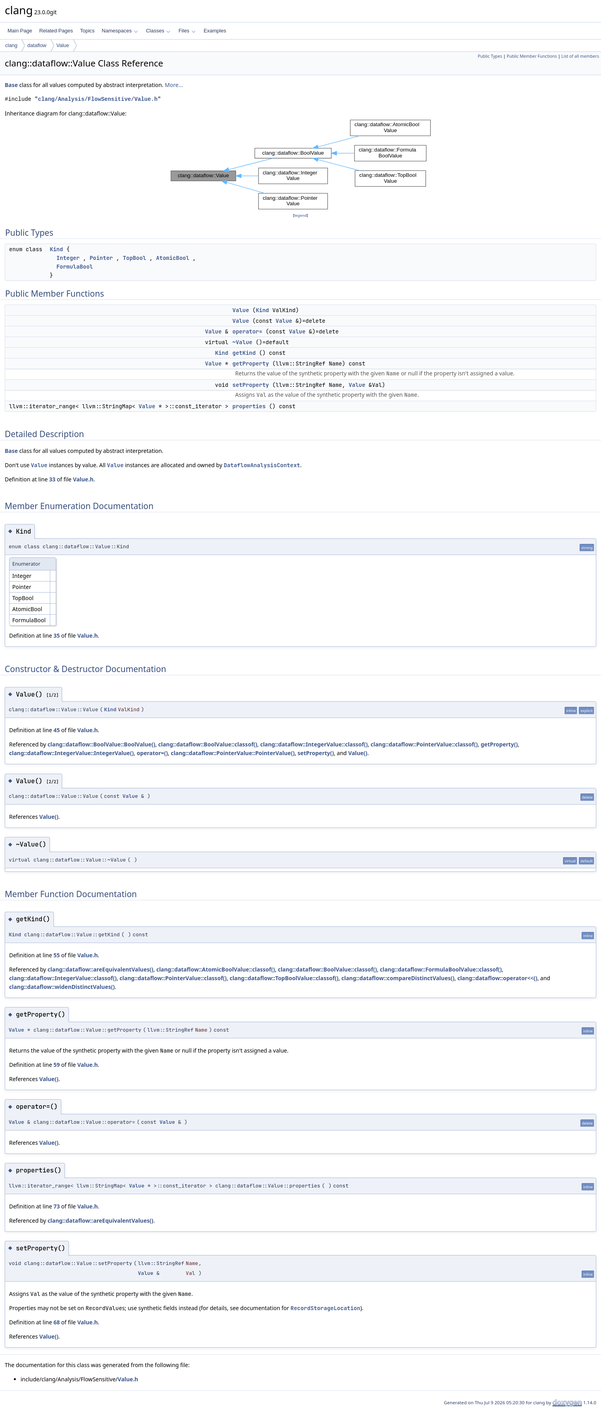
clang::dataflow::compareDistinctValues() (397, 978)
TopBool (134, 257)
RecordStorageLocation (325, 1308)
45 (56, 730)
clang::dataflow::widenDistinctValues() (62, 986)
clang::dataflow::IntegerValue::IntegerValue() (71, 753)
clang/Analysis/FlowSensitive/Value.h (97, 99)
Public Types (490, 56)
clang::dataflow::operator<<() (497, 978)
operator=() (152, 753)
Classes (158, 31)
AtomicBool (172, 257)
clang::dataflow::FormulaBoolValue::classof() (441, 969)
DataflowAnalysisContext (262, 465)
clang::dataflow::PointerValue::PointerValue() (233, 753)
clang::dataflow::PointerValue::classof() (424, 744)
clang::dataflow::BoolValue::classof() (207, 744)
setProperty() (316, 753)
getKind (244, 352)
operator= (247, 331)
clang (11, 45)
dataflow (36, 45)
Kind (56, 249)
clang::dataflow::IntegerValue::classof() (314, 744)
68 (56, 1322)
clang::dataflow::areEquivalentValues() (100, 969)
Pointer (101, 257)
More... (174, 85)
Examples (215, 31)
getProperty (250, 363)
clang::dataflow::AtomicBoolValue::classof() (215, 969)
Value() (357, 753)
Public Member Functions (532, 56)
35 (56, 635)
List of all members (580, 56)
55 (56, 955)
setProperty (250, 384)
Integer (68, 257)
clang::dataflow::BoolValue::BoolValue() (101, 744)
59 (56, 1064)
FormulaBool (75, 266)
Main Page (20, 31)
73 (56, 1206)
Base (11, 85)
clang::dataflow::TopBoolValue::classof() (284, 978)
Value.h (83, 479)
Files (186, 31)
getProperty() (499, 744)
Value (63, 45)
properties (249, 406)
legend (300, 215)
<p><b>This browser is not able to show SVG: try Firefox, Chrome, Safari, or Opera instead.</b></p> (301, 164)
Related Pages (56, 31)
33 (52, 479)
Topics (87, 31)
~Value (242, 342)
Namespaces (120, 31)
